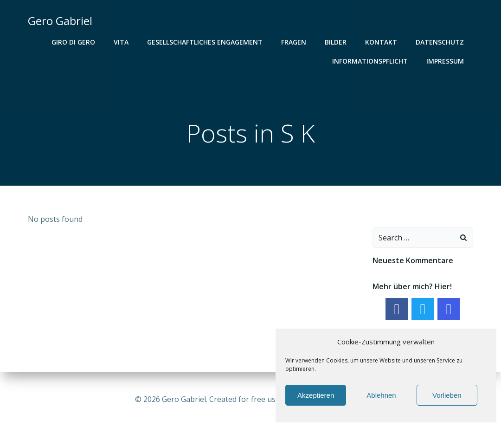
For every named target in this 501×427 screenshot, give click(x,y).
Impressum (445, 61)
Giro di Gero (73, 42)
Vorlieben (447, 395)
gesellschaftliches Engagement (205, 42)
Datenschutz (440, 42)
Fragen (293, 42)
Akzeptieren (315, 395)
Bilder (336, 42)
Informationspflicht (370, 61)
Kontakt (381, 42)
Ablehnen (381, 395)
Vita (121, 42)
